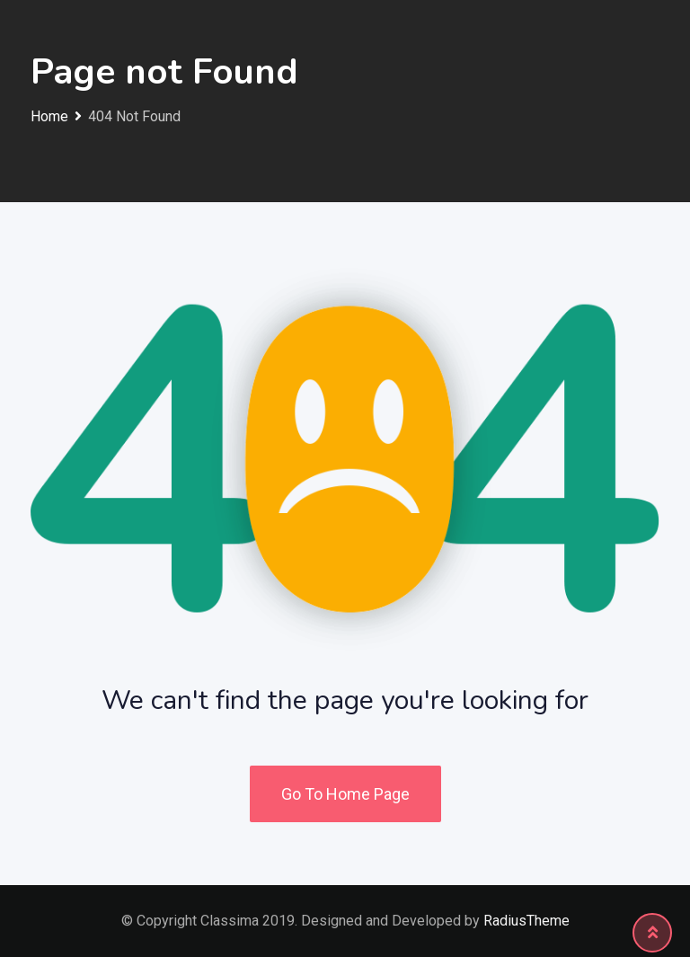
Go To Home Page (345, 793)
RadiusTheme (526, 920)
